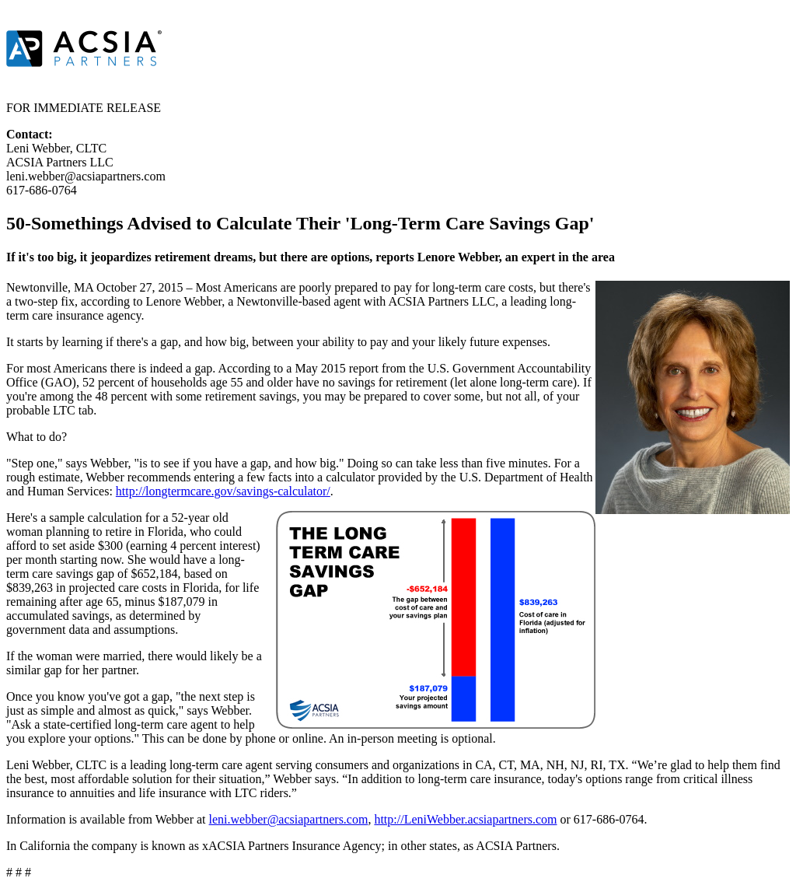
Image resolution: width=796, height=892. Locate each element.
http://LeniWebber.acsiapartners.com (465, 819)
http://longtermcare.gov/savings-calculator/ (223, 491)
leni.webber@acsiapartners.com (288, 819)
